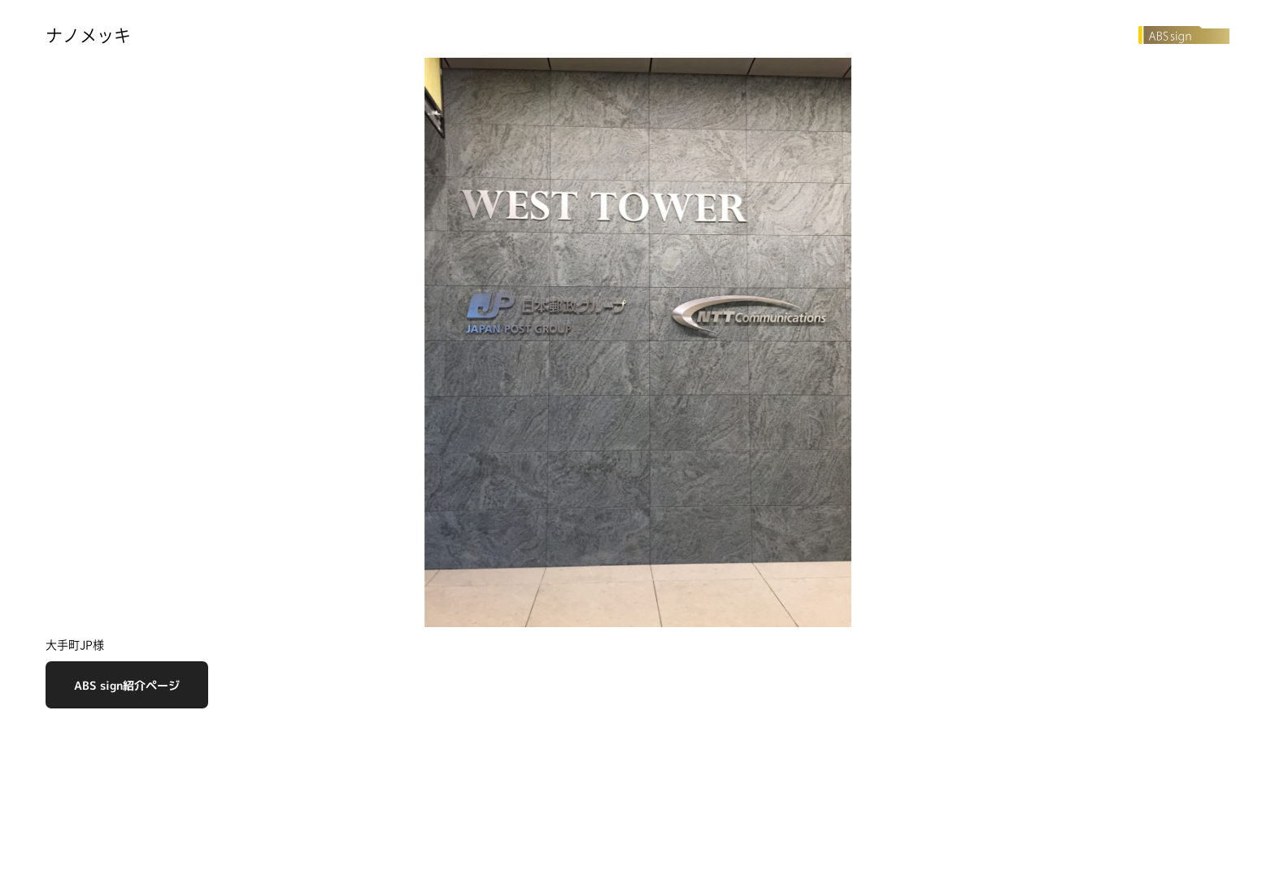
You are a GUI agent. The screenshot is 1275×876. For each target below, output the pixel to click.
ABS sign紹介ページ (127, 685)
